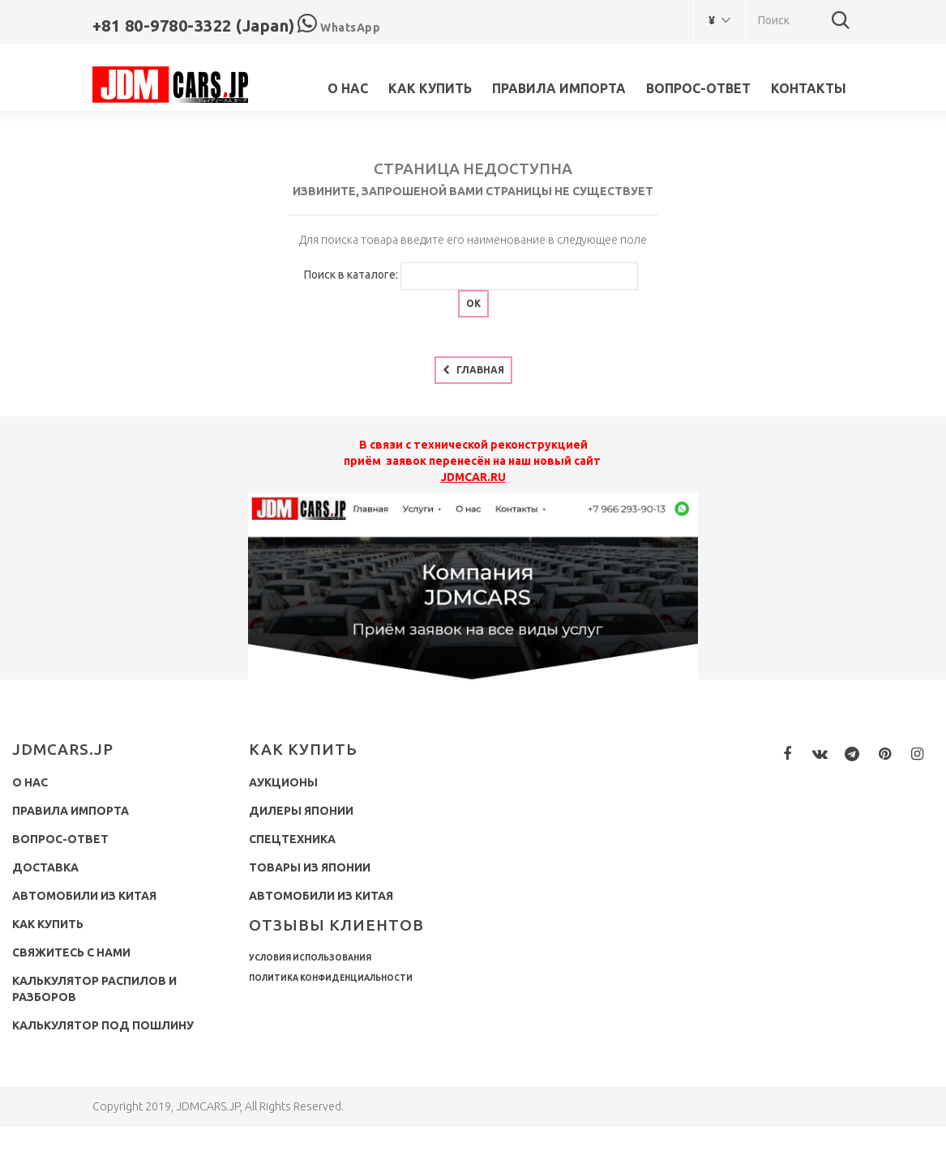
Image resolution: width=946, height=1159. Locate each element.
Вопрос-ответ (698, 88)
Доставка (45, 867)
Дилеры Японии (301, 810)
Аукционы (283, 782)
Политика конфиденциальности (331, 978)
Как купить (430, 88)
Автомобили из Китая (84, 895)
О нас (347, 88)
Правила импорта (559, 88)
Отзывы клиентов (336, 925)
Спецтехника (292, 839)
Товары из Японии (309, 867)
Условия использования (310, 957)
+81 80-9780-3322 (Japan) (193, 25)
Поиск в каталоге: (351, 274)
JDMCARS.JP (62, 749)
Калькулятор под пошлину (103, 1025)
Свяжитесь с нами (71, 952)
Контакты (808, 88)
